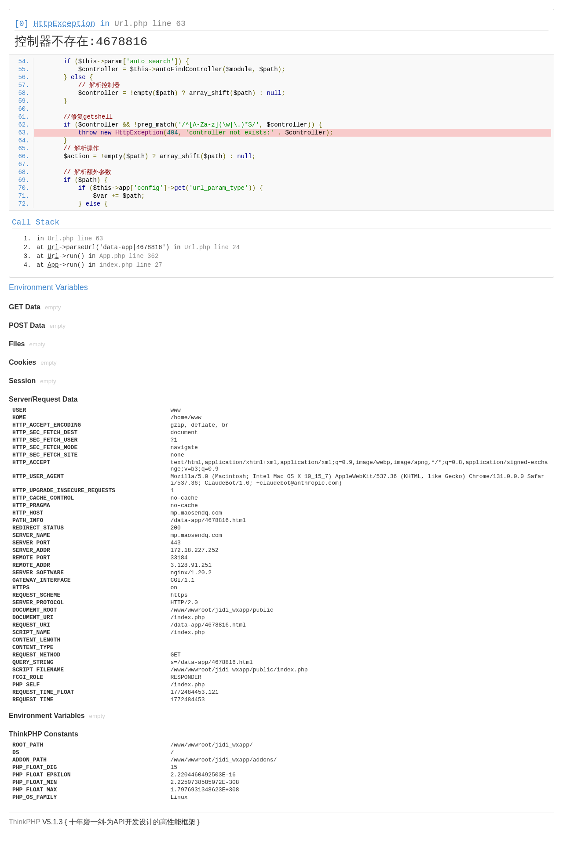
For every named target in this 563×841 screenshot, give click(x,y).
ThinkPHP (24, 822)
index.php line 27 (130, 264)
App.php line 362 (128, 256)
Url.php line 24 (212, 247)
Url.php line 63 (150, 23)
